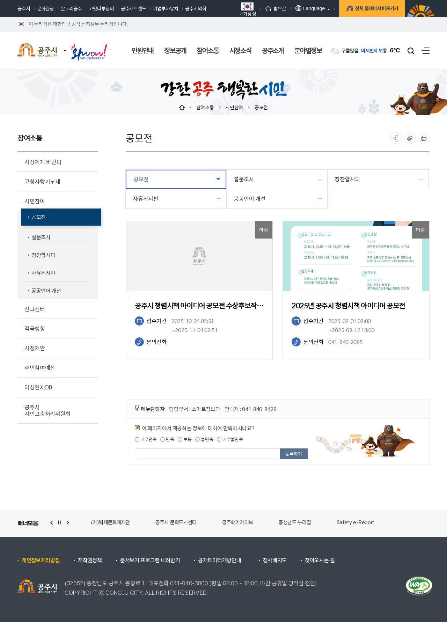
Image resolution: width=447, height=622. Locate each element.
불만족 (204, 439)
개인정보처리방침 (41, 560)
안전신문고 (411, 522)
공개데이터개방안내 (219, 560)
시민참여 (234, 107)
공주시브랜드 (133, 8)
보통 (184, 439)
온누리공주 (71, 8)
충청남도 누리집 (295, 522)
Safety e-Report (356, 522)
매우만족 (146, 439)
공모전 (261, 107)
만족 (167, 439)
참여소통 (205, 107)
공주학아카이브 (237, 522)
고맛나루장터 (101, 8)
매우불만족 (230, 439)
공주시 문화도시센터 (176, 522)
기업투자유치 (165, 8)
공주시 (23, 8)
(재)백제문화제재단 (110, 522)
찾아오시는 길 (320, 560)
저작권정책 (90, 560)
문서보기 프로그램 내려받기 (150, 560)
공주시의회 (195, 8)
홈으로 (275, 8)
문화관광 (45, 8)
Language (310, 8)
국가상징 (247, 9)
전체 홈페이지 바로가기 (375, 9)
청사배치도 (275, 560)
